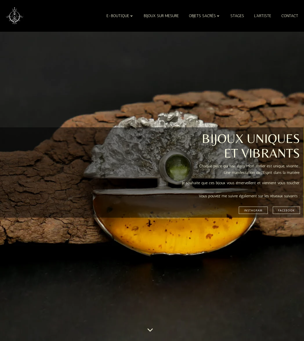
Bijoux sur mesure (161, 15)
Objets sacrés (204, 15)
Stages (237, 15)
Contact (289, 15)
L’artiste (262, 15)
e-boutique (120, 15)
